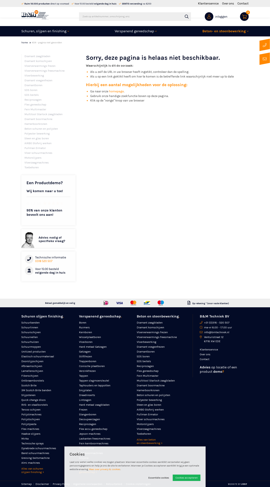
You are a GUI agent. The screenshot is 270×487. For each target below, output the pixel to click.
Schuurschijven (31, 332)
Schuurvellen (29, 337)
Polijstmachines (31, 414)
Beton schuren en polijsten (41, 128)
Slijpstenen (28, 395)
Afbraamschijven (31, 366)
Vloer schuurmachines (38, 153)
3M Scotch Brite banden (36, 390)
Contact (243, 3)
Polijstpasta (28, 424)
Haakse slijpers (30, 433)
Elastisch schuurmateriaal (37, 356)
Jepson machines (90, 433)
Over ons (228, 3)
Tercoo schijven (30, 409)
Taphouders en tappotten (94, 385)
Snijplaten (85, 390)
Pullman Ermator (35, 148)
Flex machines (30, 429)
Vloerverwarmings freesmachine (44, 70)
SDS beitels (31, 95)
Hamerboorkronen (35, 124)
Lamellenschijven (32, 371)
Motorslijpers (32, 157)
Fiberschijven (29, 375)
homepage (116, 91)
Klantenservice (208, 3)
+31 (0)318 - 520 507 (217, 322)
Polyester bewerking (37, 133)
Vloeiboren (85, 342)
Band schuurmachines (35, 453)
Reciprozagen (32, 99)
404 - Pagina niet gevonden (47, 42)
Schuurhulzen (30, 342)
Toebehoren (31, 167)
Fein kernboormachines (93, 443)
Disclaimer (42, 484)
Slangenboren (87, 414)
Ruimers (84, 327)
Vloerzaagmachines (36, 162)
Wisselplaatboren (90, 337)
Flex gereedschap (35, 104)
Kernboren (85, 332)
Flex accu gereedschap (93, 429)
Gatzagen (85, 351)
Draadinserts (87, 395)
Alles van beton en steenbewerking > (149, 441)
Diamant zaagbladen (37, 56)
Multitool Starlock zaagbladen (43, 114)
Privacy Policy (61, 484)
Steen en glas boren (36, 138)
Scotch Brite (29, 385)
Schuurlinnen (29, 327)
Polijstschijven (30, 419)
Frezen (83, 409)
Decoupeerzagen (89, 419)
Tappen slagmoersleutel (94, 380)
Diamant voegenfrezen (38, 80)
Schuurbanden (30, 322)
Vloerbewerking (34, 75)
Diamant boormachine (38, 119)
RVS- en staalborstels (34, 404)
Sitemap (26, 484)
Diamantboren (33, 85)
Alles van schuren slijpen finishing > (32, 470)
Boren (82, 322)
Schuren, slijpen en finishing (43, 31)
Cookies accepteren (186, 477)
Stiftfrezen (85, 356)
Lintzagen (85, 400)
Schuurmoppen (31, 346)
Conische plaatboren (92, 366)
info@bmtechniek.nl (216, 332)
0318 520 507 (44, 261)
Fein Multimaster (35, 109)
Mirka (25, 438)
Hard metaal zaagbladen (94, 404)
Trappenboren (87, 361)
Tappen (83, 375)
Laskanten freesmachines (94, 438)
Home (24, 42)
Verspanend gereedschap (134, 31)
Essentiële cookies (158, 477)
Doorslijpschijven (32, 361)
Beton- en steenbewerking (224, 31)
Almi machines (30, 462)
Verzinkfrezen (87, 371)
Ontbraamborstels (32, 380)
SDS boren (30, 90)
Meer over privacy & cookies (104, 469)
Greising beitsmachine (35, 458)
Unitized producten (33, 351)
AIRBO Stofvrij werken (37, 143)
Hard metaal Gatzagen (93, 346)
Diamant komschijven (38, 61)
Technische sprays (32, 443)
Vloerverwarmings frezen (39, 65)
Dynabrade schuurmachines (38, 448)
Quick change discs (33, 400)
